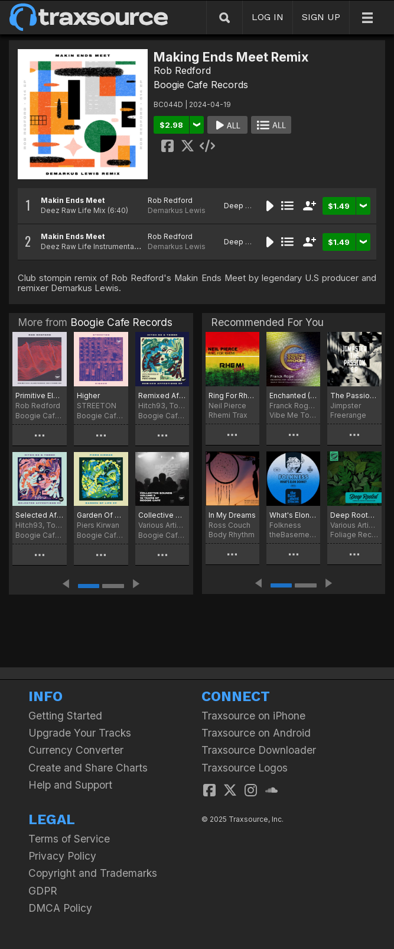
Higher (88, 395)
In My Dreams (232, 515)
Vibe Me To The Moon (293, 415)
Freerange (348, 415)
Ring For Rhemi (232, 395)
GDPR (42, 891)
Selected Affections (39, 515)
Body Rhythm (232, 534)
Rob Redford (182, 70)
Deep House (246, 205)
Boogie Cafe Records (201, 85)
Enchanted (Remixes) (293, 395)
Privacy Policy (62, 856)
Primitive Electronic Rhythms (39, 395)
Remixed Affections (162, 395)
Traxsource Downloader (258, 750)
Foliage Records (354, 534)
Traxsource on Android (256, 733)
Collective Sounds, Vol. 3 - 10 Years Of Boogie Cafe (162, 515)
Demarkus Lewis (177, 210)
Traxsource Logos (244, 767)
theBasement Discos (293, 534)
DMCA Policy (60, 908)
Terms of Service (69, 838)
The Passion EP (354, 395)
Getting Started (65, 715)
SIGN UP (321, 16)
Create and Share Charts (88, 767)
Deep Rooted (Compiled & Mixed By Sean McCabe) (354, 515)
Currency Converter (75, 750)
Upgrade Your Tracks (79, 733)
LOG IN (268, 16)
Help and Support (70, 785)
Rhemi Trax (228, 415)
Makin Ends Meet (73, 200)
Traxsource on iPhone (253, 715)
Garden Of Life (101, 515)
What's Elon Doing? (293, 515)
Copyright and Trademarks (92, 873)
